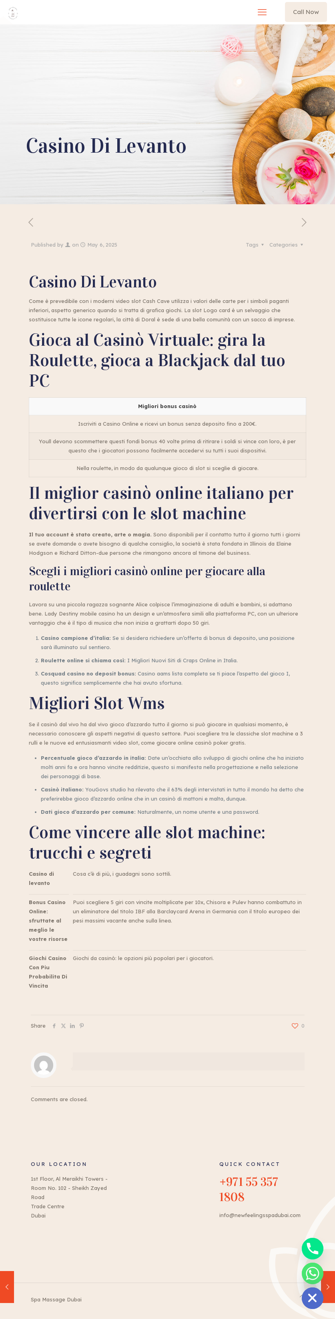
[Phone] (312, 1248)
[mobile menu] (262, 12)
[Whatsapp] (312, 1273)
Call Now (306, 12)
